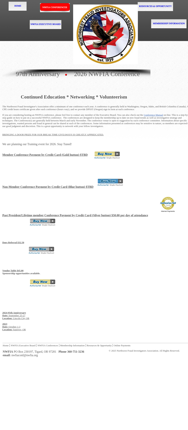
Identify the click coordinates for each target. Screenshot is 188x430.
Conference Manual (153, 114)
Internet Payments (168, 211)
